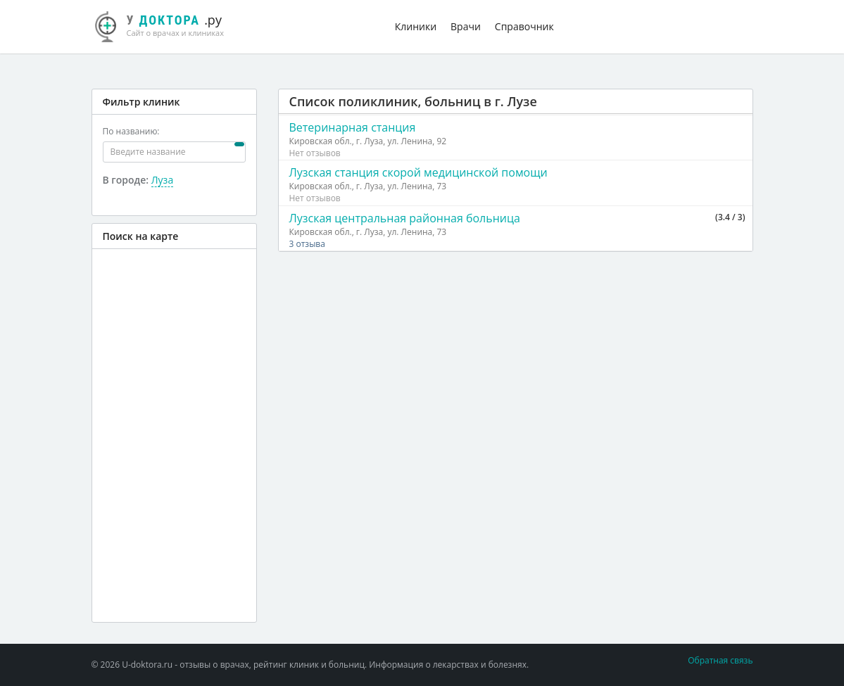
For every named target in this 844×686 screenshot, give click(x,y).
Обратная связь (720, 660)
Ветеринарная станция (352, 127)
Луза (162, 179)
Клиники (415, 26)
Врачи (466, 26)
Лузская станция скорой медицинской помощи (418, 172)
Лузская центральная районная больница (404, 218)
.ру (165, 24)
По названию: (131, 131)
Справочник (524, 26)
